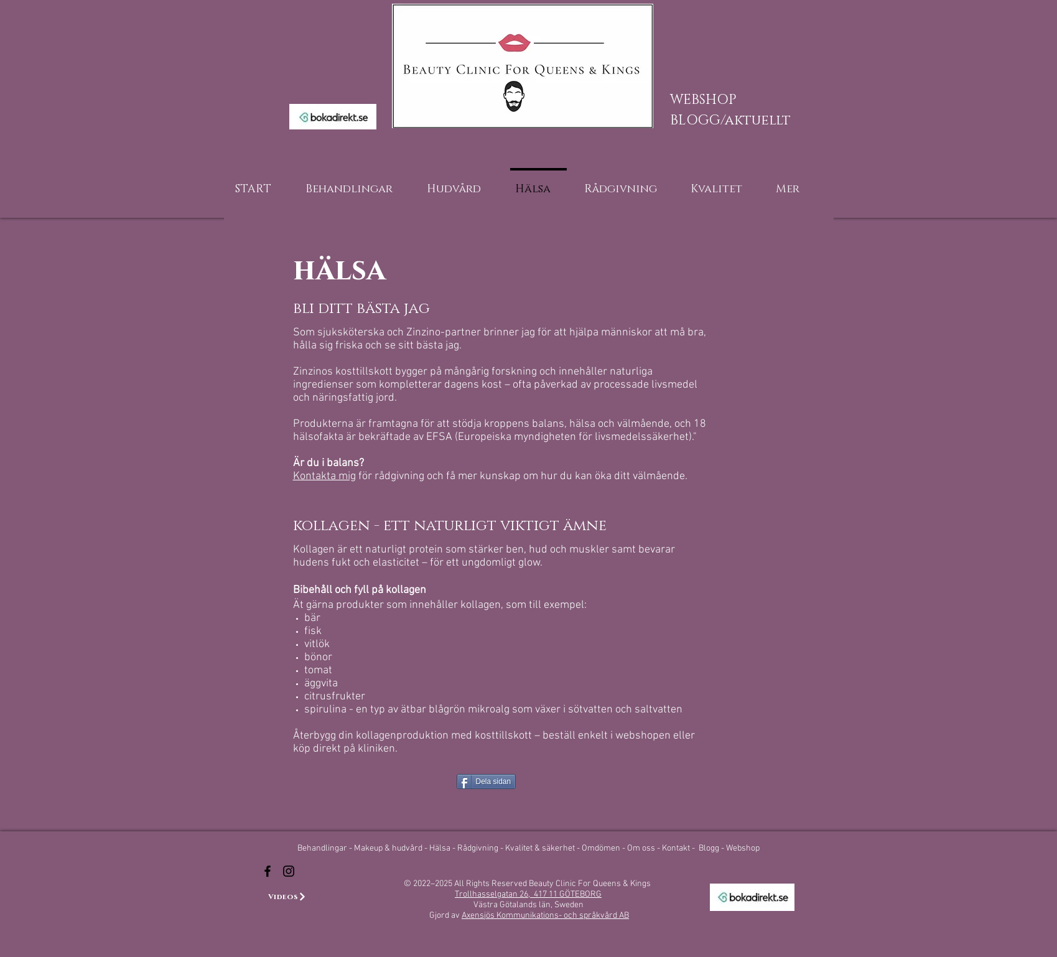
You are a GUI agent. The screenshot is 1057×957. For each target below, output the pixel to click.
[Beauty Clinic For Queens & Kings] (267, 871)
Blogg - (712, 848)
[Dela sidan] (486, 781)
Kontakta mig (324, 476)
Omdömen (602, 848)
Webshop (743, 848)
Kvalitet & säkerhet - (543, 848)
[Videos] (287, 896)
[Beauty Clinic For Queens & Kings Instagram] (288, 871)
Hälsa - (442, 848)
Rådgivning (478, 848)
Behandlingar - (325, 848)
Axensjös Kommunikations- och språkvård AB (545, 915)
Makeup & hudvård (389, 848)
